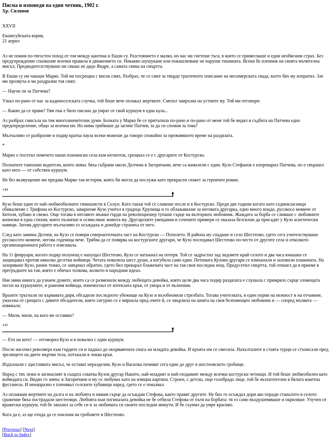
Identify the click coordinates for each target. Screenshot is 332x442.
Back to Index (17, 434)
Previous (12, 429)
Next (28, 429)
